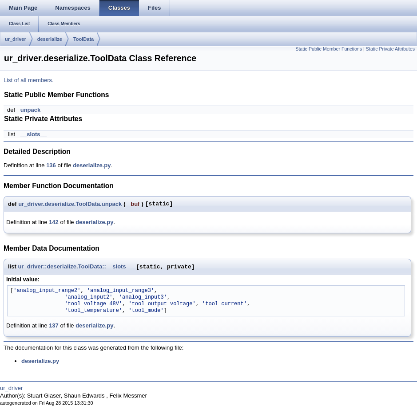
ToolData (83, 39)
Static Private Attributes (390, 48)
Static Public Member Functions (328, 48)
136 (51, 165)
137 (54, 325)
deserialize (49, 39)
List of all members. (29, 80)
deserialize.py (92, 165)
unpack (30, 109)
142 (54, 222)
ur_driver (15, 39)
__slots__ (33, 134)
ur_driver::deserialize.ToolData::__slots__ (75, 267)
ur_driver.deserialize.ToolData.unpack (70, 204)
